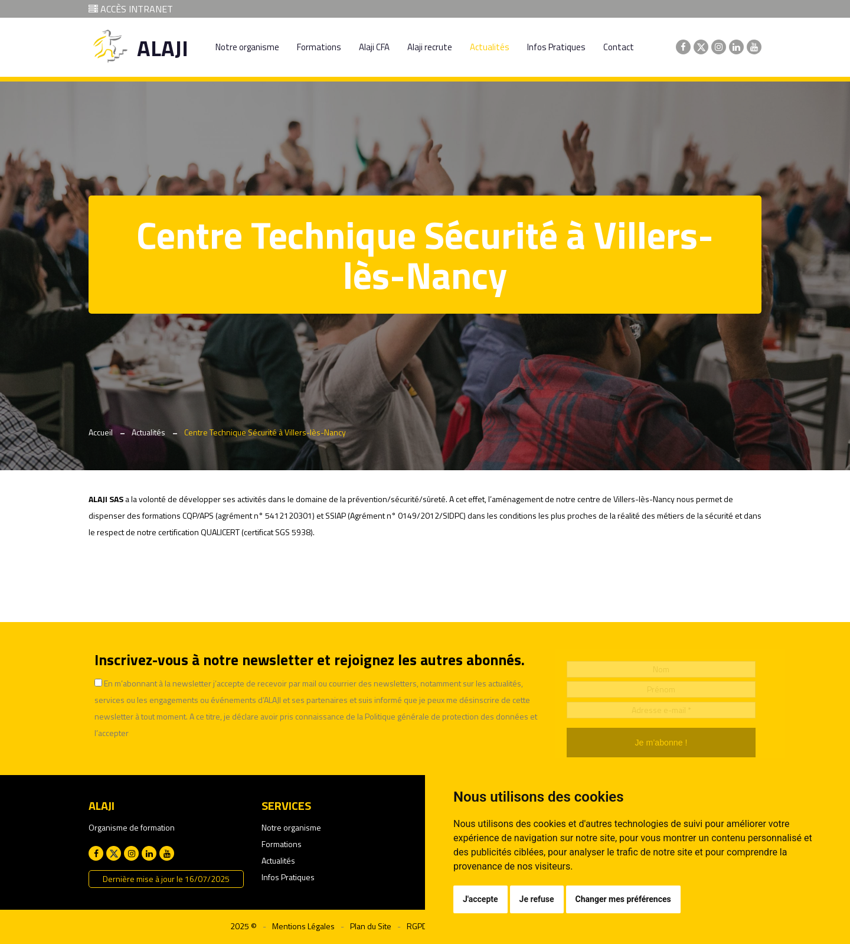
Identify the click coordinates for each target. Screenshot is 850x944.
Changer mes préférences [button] (623, 899)
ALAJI (162, 48)
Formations (319, 47)
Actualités (489, 47)
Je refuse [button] (536, 899)
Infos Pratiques (556, 47)
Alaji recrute (429, 47)
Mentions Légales (303, 926)
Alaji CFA (374, 47)
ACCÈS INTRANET (131, 9)
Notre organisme (247, 47)
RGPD (417, 926)
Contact (618, 47)
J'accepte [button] (480, 899)
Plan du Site (370, 926)
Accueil (101, 432)
